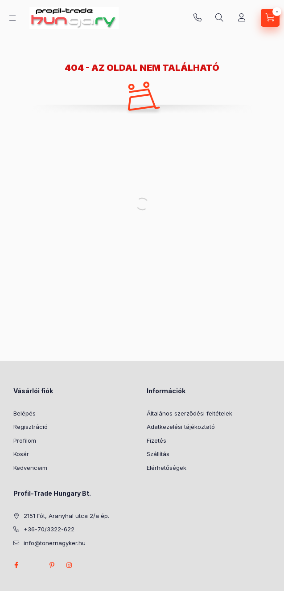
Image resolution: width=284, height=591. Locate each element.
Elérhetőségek (166, 467)
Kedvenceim (30, 467)
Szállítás (158, 453)
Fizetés (156, 440)
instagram (69, 565)
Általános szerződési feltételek (189, 413)
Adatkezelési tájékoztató (181, 426)
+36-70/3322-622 (197, 18)
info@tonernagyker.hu (55, 542)
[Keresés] (219, 18)
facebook (16, 565)
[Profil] (242, 18)
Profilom (24, 440)
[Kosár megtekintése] (270, 18)
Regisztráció (30, 426)
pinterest (52, 565)
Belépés (24, 413)
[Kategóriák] (12, 18)
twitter (34, 565)
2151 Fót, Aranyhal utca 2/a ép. (66, 515)
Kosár (21, 453)
